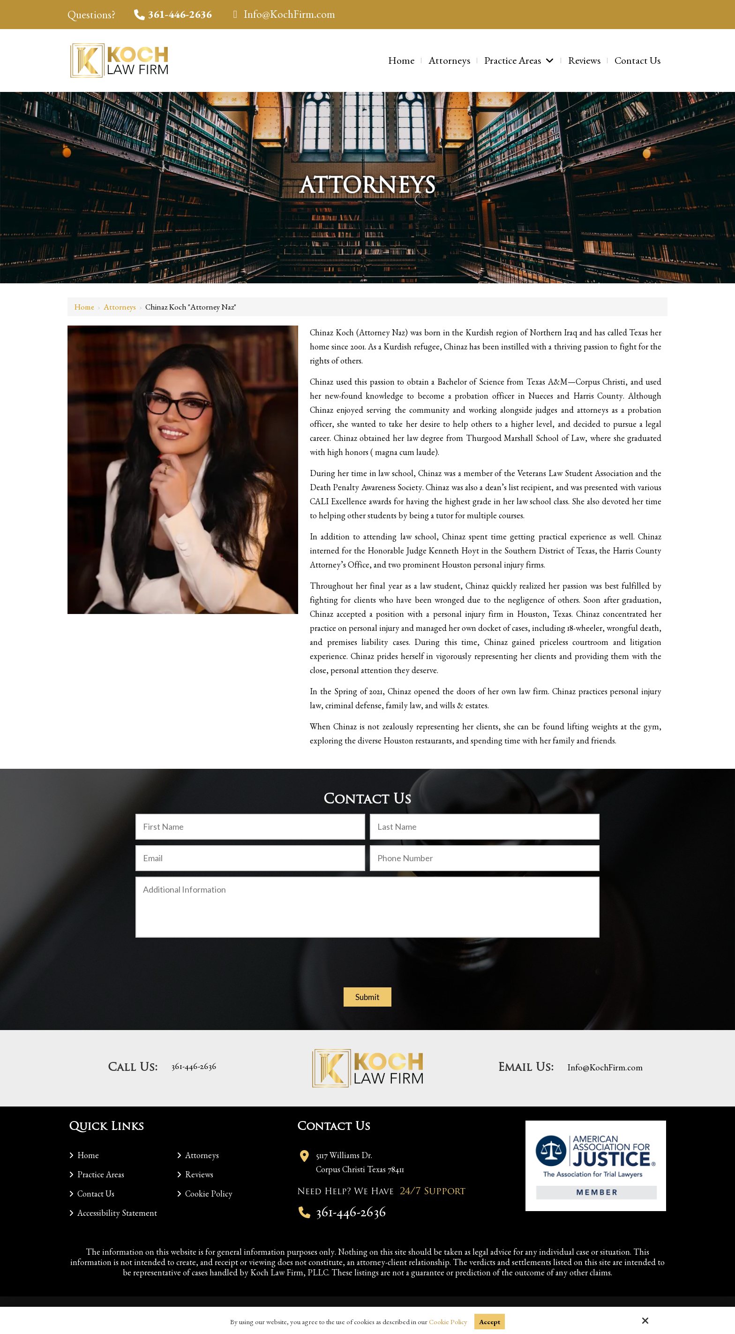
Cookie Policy (447, 1322)
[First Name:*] (250, 827)
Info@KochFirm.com (282, 14)
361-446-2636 (172, 14)
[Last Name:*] (485, 827)
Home (84, 307)
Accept (490, 1321)
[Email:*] (250, 858)
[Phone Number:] (485, 858)
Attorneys (120, 307)
